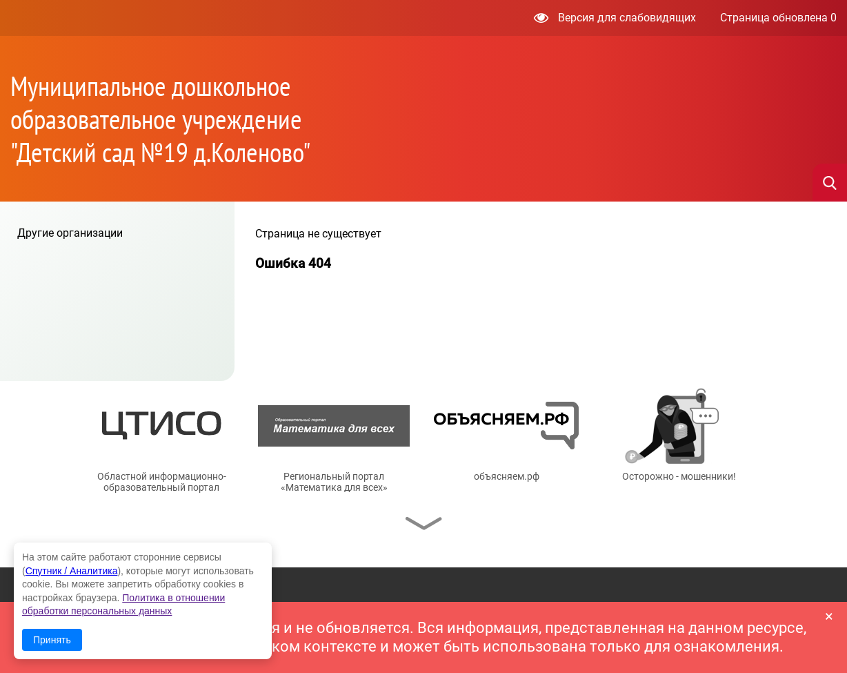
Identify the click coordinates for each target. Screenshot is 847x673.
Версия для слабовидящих (615, 17)
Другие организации (70, 233)
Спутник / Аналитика (72, 570)
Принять (52, 639)
